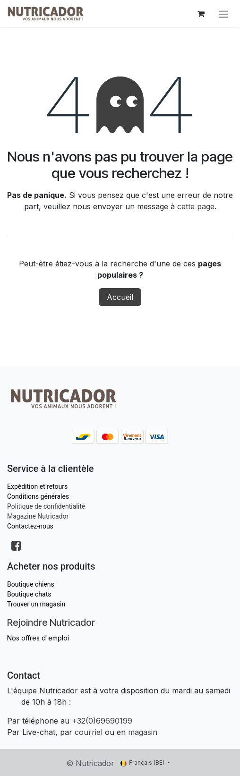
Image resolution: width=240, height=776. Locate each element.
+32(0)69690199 (102, 720)
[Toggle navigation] (223, 14)
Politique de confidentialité (46, 506)
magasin (142, 732)
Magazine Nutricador (38, 516)
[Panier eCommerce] (200, 13)
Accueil (120, 297)
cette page (195, 206)
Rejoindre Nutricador (51, 622)
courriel (89, 732)
